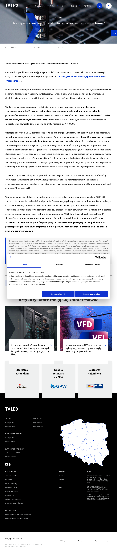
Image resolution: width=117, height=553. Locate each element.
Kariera (74, 6)
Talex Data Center (11, 476)
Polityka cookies (84, 541)
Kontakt (87, 6)
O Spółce (39, 6)
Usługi (52, 6)
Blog (63, 6)
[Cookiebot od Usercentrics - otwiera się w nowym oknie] (98, 257)
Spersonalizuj (58, 294)
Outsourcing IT (10, 495)
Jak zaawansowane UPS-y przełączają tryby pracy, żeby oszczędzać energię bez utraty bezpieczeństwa (97, 488)
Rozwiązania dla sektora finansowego (18, 514)
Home (7, 48)
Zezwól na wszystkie (92, 294)
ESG (60, 483)
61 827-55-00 (37, 419)
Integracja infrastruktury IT (14, 503)
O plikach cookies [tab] (92, 264)
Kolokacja (8, 479)
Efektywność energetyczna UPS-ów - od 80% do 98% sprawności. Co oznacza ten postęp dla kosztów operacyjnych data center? (99, 497)
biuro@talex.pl (38, 426)
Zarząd (61, 479)
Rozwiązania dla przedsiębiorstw (16, 518)
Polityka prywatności (66, 541)
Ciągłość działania (11, 487)
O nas (61, 476)
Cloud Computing (11, 483)
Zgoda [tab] (24, 264)
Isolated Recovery (11, 491)
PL (109, 6)
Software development (13, 499)
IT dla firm (14, 48)
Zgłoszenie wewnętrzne (103, 541)
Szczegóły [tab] (58, 264)
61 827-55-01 (37, 422)
